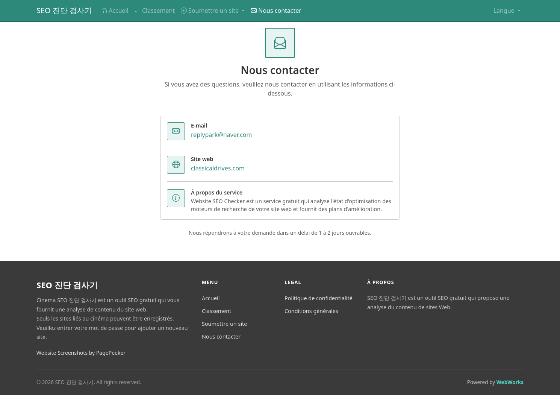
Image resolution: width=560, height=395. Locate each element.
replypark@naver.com (221, 135)
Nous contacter (276, 10)
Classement (155, 10)
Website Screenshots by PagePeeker (81, 352)
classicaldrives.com (218, 168)
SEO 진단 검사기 (64, 10)
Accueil (115, 10)
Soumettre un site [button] (210, 10)
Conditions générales (311, 310)
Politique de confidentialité (319, 298)
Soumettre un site (224, 323)
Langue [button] (504, 10)
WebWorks (510, 382)
